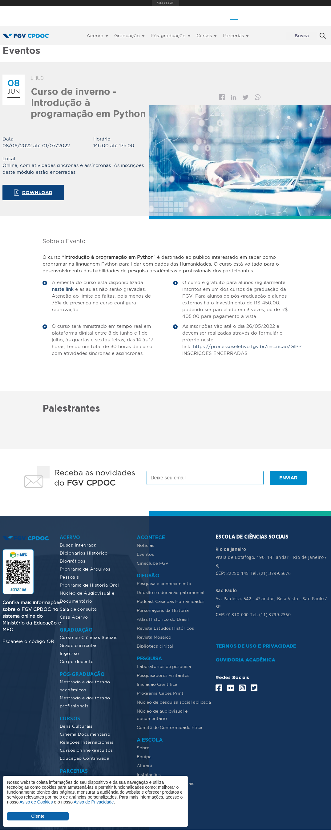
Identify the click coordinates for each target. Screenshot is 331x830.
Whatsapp (258, 97)
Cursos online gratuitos (86, 750)
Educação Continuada (84, 758)
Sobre (143, 747)
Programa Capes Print (160, 693)
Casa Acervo (74, 617)
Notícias (145, 545)
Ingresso (69, 653)
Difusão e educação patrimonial (170, 592)
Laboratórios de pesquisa (164, 666)
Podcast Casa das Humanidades (170, 601)
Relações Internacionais (87, 742)
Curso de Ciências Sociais (89, 637)
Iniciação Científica (157, 684)
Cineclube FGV (153, 563)
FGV (165, 3)
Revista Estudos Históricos (165, 628)
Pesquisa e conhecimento (164, 583)
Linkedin (233, 97)
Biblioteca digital (155, 646)
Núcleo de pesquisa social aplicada (174, 702)
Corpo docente (76, 661)
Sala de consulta (78, 609)
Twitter (245, 97)
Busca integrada (78, 545)
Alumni (144, 765)
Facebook (222, 97)
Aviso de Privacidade (94, 801)
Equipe (144, 756)
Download (37, 193)
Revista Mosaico (154, 637)
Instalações (149, 774)
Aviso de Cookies (36, 801)
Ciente (38, 816)
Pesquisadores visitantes (163, 675)
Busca (302, 36)
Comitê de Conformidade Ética (169, 727)
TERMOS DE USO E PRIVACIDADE (256, 646)
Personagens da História (163, 610)
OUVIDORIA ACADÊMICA (245, 660)
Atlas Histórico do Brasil (163, 619)
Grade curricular (78, 645)
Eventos (145, 554)
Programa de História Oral (89, 585)
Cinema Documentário (85, 734)
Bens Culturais (76, 726)
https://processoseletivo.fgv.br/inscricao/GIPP (247, 346)
